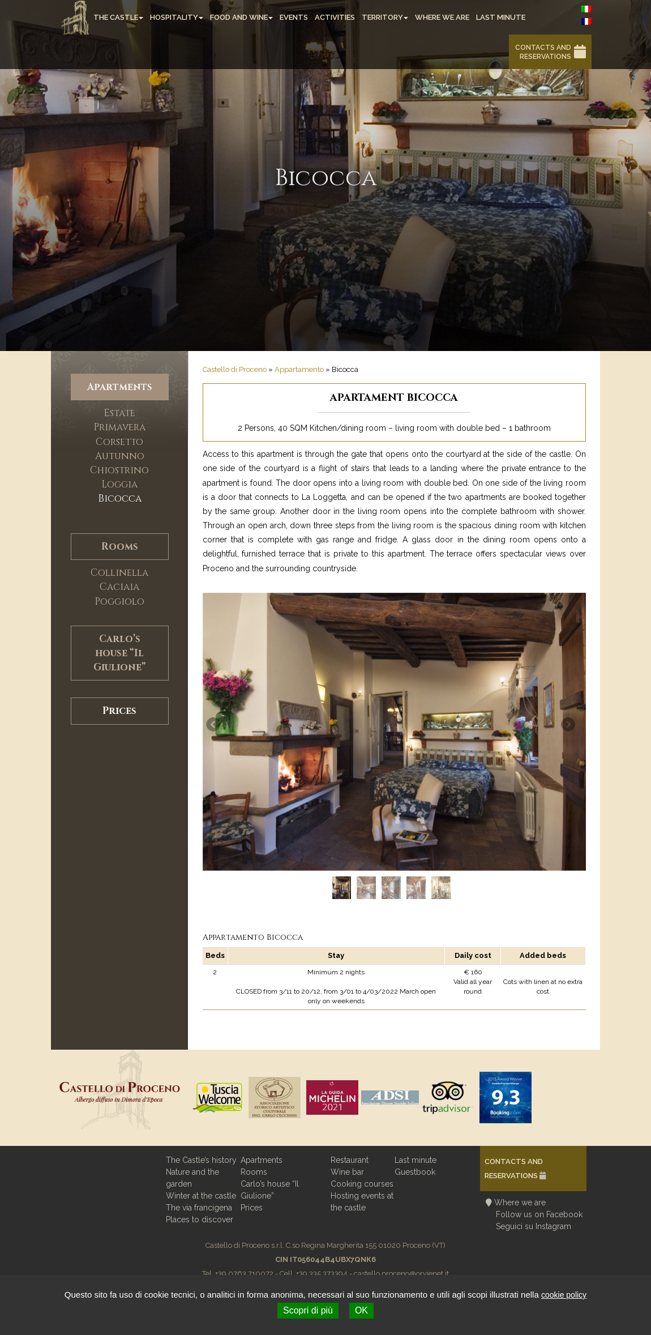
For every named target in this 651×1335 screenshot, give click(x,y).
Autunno (119, 456)
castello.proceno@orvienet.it (401, 1273)
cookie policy (563, 1294)
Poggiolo (119, 601)
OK (361, 1310)
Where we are (520, 1202)
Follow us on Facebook (539, 1214)
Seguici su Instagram (533, 1226)
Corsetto (119, 441)
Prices (119, 710)
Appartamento (299, 369)
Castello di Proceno (235, 369)
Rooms (119, 546)
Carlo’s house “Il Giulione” (119, 653)
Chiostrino (119, 470)
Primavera (119, 427)
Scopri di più (308, 1310)
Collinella (119, 572)
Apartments (119, 386)
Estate (119, 413)
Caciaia (119, 586)
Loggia (119, 484)
